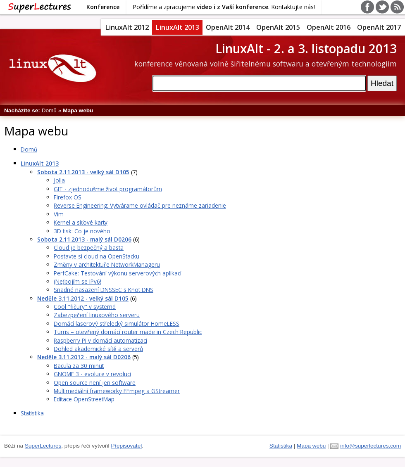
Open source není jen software (95, 382)
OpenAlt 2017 (379, 27)
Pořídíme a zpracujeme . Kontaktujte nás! (224, 7)
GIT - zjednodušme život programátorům (108, 189)
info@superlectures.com (370, 446)
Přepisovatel (126, 446)
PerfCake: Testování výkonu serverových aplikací (117, 273)
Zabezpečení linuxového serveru (97, 315)
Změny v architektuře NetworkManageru (107, 264)
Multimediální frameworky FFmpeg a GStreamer (117, 391)
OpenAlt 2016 (328, 27)
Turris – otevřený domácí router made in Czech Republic (128, 332)
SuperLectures (43, 446)
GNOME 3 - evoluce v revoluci (92, 374)
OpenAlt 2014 (228, 27)
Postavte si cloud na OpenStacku (96, 256)
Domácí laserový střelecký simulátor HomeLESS (116, 323)
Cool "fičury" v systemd (85, 307)
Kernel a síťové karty (80, 222)
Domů (49, 110)
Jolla (59, 180)
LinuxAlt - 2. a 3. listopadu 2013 (306, 48)
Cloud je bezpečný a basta (89, 247)
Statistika (32, 413)
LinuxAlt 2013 (177, 27)
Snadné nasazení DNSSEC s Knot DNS (103, 290)
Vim (59, 214)
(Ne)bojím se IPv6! (77, 281)
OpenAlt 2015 (278, 27)
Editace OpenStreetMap (84, 399)
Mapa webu (311, 446)
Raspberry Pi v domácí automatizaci (100, 340)
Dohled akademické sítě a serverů (98, 349)
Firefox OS (67, 197)
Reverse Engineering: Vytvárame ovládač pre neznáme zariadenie (140, 205)
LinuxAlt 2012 (127, 27)
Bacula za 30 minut (79, 366)
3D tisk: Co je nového (82, 231)
